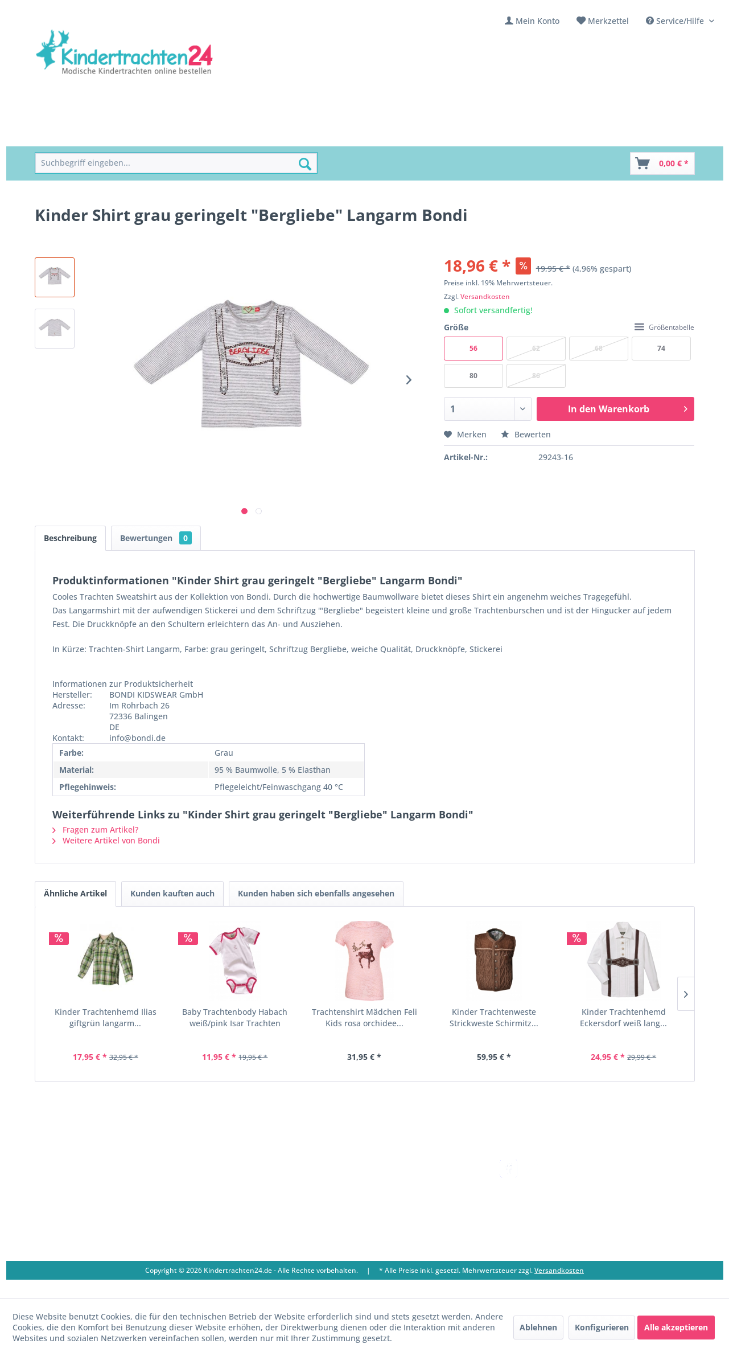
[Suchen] (305, 164)
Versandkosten (485, 296)
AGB (372, 1247)
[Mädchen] (115, 133)
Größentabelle (664, 327)
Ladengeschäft (255, 1192)
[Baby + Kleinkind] (229, 133)
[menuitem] (532, 21)
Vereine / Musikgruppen (274, 1206)
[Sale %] (408, 133)
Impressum (249, 1220)
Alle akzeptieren (676, 1327)
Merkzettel (608, 20)
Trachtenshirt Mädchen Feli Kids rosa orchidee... (364, 1017)
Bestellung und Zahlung (409, 1192)
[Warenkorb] (662, 163)
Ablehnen (538, 1327)
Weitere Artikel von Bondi (106, 840)
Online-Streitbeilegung (407, 1220)
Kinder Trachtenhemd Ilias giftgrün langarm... (105, 1017)
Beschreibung (70, 537)
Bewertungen (156, 537)
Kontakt (242, 1166)
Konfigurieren (602, 1327)
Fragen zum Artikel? (95, 829)
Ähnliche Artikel (75, 893)
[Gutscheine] (461, 133)
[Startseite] (61, 133)
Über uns (245, 1179)
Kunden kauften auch (172, 893)
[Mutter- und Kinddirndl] (331, 133)
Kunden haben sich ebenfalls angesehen (316, 893)
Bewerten (526, 434)
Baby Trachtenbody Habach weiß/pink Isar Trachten (234, 1017)
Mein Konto (537, 20)
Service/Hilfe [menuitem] (676, 20)
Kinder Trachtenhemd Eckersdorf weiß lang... (623, 1017)
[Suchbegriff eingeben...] (176, 163)
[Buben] (163, 133)
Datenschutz (387, 1233)
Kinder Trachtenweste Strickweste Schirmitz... (494, 1017)
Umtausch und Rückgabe (412, 1179)
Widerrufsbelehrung (403, 1206)
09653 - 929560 (76, 1193)
